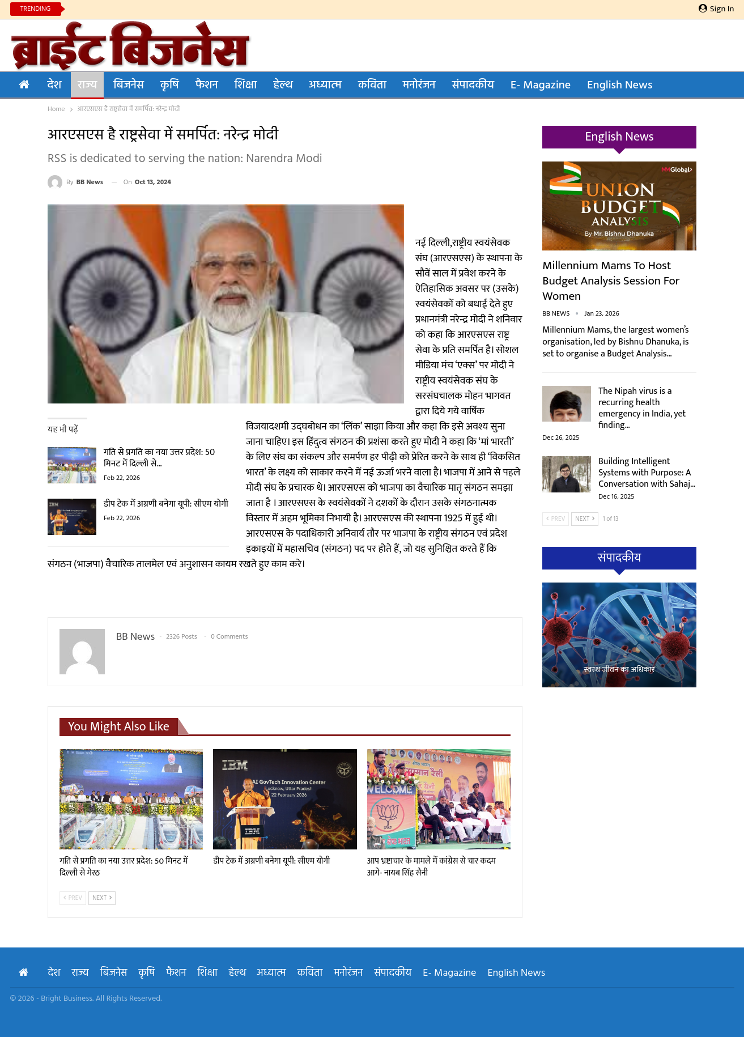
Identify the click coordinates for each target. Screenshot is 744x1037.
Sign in (716, 9)
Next (102, 898)
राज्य (87, 85)
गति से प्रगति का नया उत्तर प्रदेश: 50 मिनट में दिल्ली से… (159, 458)
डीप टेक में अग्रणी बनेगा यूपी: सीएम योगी (166, 504)
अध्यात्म (325, 85)
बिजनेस (128, 85)
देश (55, 85)
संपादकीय (473, 85)
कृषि (169, 85)
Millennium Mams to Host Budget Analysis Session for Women (611, 281)
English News (619, 85)
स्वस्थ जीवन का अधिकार (619, 670)
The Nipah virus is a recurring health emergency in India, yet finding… (642, 408)
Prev (72, 898)
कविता (372, 85)
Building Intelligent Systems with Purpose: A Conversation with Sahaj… (646, 473)
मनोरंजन (419, 85)
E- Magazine (541, 85)
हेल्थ (282, 85)
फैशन (206, 85)
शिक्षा (246, 85)
